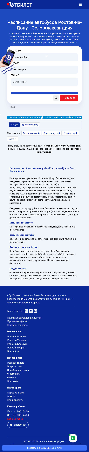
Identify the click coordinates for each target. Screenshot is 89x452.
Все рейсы (13, 351)
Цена (12, 138)
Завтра (22, 88)
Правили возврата (17, 325)
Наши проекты (15, 400)
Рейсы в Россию (16, 336)
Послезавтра (35, 88)
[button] (10, 98)
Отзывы (11, 377)
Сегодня (15, 88)
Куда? (16, 63)
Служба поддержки (18, 370)
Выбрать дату (30, 124)
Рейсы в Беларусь (17, 344)
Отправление (31, 133)
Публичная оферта (17, 321)
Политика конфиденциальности (24, 317)
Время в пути (51, 133)
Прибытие (70, 133)
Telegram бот (18, 424)
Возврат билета (15, 362)
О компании (13, 373)
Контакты (12, 381)
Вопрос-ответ (14, 366)
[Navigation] (79, 4)
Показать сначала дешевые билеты (44, 448)
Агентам (11, 396)
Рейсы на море (15, 347)
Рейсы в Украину (16, 340)
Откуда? (17, 50)
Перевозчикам (15, 392)
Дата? (15, 75)
